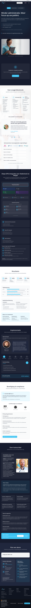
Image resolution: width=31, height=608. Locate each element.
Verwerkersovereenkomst (27, 595)
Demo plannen (20, 535)
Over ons (17, 590)
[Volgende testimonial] (19, 137)
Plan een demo (20, 2)
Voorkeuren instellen (13, 603)
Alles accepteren (27, 603)
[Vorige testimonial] (12, 137)
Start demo (15, 75)
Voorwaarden (26, 594)
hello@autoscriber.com (8, 564)
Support (25, 591)
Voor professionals (11, 590)
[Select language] (25, 3)
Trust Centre (10, 0)
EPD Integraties (11, 591)
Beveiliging (10, 594)
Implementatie (18, 591)
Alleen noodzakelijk (20, 603)
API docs (6, 0)
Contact (25, 590)
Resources (2, 0)
